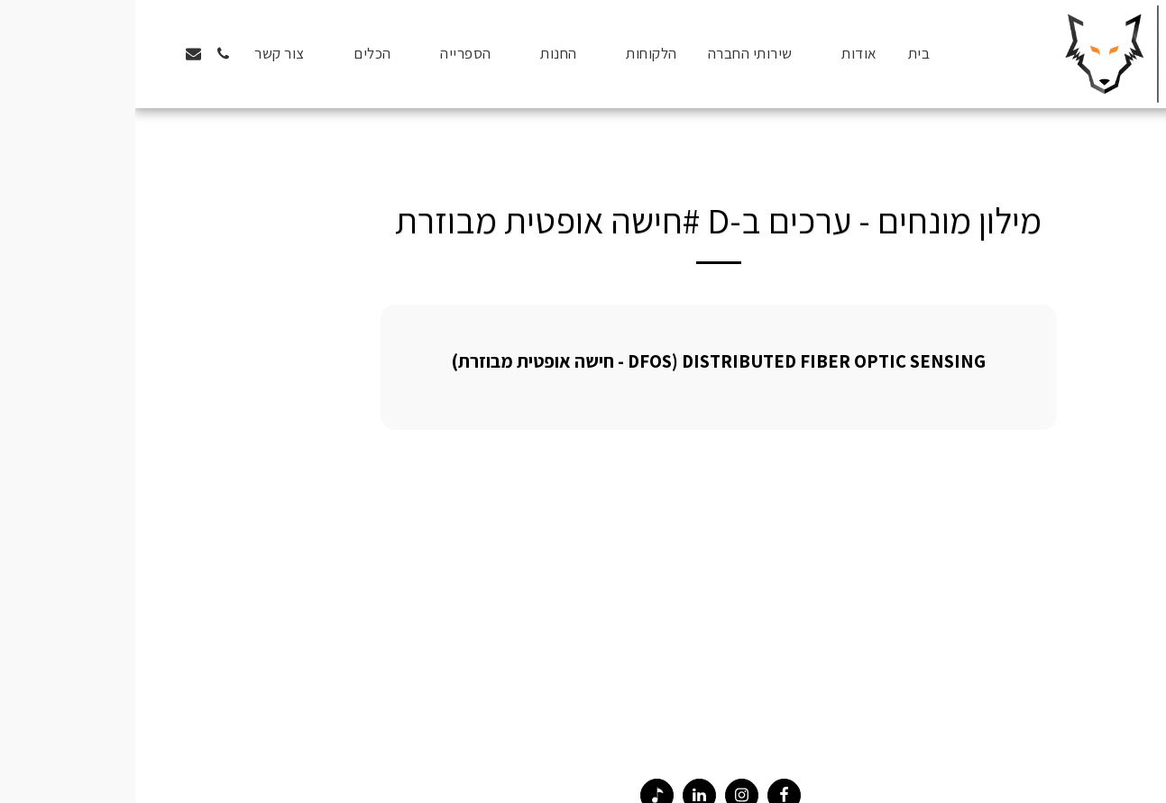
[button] (715, 54)
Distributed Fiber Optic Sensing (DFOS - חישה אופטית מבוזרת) (583, 361)
